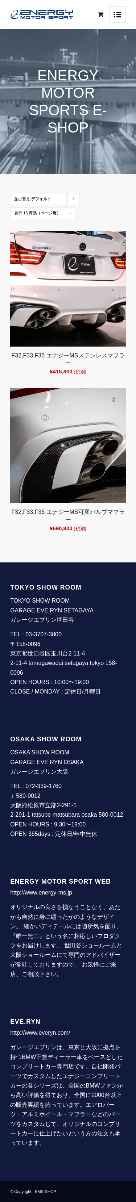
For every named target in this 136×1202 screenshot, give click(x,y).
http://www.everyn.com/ (40, 1033)
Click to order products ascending (73, 201)
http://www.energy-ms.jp (41, 892)
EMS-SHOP (45, 1191)
